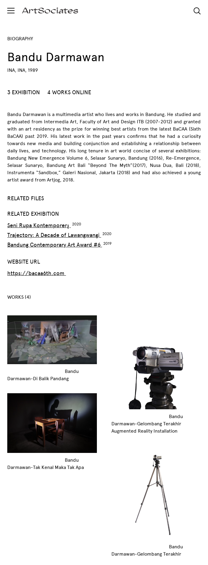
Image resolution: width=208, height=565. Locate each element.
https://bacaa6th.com (36, 273)
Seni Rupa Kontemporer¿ (39, 225)
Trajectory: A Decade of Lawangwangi (54, 235)
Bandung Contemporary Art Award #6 (54, 244)
